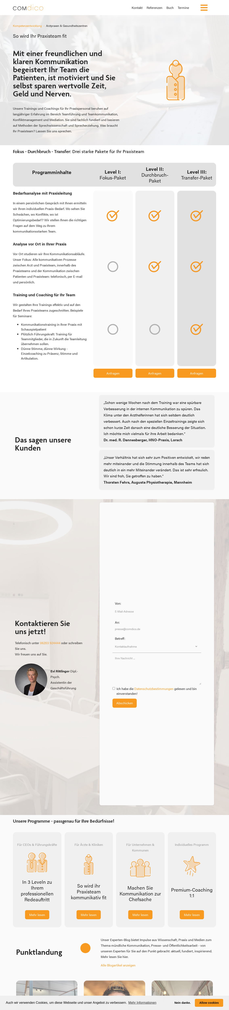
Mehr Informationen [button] (142, 1002)
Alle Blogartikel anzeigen (118, 965)
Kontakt (137, 7)
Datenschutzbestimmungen (154, 688)
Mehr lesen (37, 914)
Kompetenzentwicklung (27, 26)
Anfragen (113, 373)
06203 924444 (50, 643)
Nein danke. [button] (182, 1002)
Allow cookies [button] (209, 1002)
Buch (170, 7)
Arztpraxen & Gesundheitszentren (66, 26)
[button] (203, 7)
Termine (183, 7)
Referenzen (154, 7)
